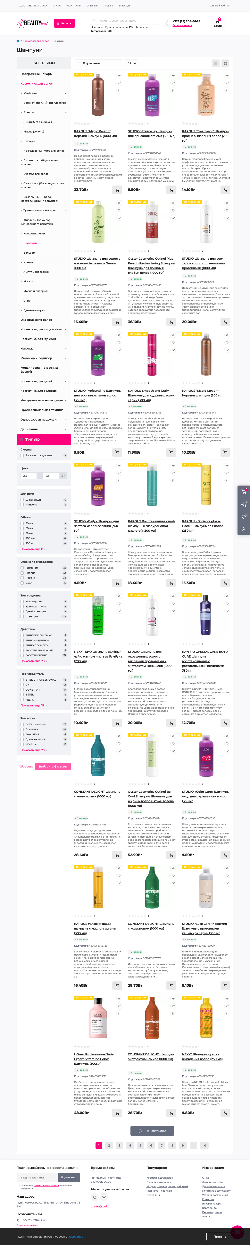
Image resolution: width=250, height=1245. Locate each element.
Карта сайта (209, 1207)
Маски (28, 281)
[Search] (95, 20)
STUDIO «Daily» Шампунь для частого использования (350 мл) (96, 525)
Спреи (27, 300)
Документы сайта (212, 1182)
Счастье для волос (35, 173)
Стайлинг (30, 93)
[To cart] (117, 190)
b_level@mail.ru (100, 1206)
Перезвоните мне (27, 1225)
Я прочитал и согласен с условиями (46, 1187)
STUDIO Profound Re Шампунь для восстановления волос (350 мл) (97, 395)
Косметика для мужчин (38, 339)
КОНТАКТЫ (74, 5)
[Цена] (29, 475)
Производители (212, 1212)
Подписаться (69, 1177)
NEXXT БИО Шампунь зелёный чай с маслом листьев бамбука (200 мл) (98, 656)
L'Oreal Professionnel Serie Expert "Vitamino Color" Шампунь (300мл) (93, 1059)
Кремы (28, 262)
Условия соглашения (215, 1195)
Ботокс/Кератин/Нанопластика (44, 102)
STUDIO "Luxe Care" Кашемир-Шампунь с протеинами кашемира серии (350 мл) (205, 928)
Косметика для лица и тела (41, 329)
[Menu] (64, 23)
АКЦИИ (108, 5)
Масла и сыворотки (36, 291)
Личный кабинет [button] (220, 5)
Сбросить (26, 766)
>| (204, 1145)
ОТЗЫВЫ (92, 5)
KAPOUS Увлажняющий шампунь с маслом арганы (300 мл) (95, 928)
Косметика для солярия (39, 391)
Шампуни (30, 243)
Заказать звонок (182, 25)
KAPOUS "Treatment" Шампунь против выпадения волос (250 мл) (205, 135)
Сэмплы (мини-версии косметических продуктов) (39, 198)
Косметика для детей (37, 381)
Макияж (27, 348)
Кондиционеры (34, 233)
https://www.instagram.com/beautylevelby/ (94, 1197)
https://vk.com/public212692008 (104, 1197)
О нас (57, 5)
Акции (206, 1216)
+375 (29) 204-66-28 (186, 21)
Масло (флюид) (33, 131)
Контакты (208, 1199)
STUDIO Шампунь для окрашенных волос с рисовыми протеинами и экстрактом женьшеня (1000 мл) (149, 661)
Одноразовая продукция (39, 419)
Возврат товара (211, 1203)
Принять (220, 1236)
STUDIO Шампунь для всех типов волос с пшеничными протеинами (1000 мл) (203, 263)
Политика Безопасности (46, 1185)
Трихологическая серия (39, 210)
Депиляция (29, 429)
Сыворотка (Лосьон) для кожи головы (42, 185)
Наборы (29, 141)
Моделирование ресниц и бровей (41, 369)
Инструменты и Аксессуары (42, 400)
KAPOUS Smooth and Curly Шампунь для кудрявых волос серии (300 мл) (151, 395)
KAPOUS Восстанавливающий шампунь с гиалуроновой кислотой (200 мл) (151, 525)
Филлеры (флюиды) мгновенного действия (37, 221)
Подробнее (75, 1236)
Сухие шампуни (34, 310)
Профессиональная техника (42, 410)
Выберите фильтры (53, 766)
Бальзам (29, 252)
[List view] (216, 63)
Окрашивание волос (36, 320)
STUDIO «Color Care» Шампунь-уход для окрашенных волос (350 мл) (206, 796)
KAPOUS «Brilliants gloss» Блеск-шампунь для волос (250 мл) (202, 525)
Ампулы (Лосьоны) (36, 271)
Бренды (124, 5)
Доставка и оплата (33, 5)
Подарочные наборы (36, 74)
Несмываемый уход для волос (43, 150)
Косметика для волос (36, 41)
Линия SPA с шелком (37, 121)
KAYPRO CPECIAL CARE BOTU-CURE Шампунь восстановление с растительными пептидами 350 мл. (205, 661)
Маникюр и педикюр (36, 358)
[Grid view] (225, 63)
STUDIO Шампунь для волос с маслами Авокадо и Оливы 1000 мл (97, 263)
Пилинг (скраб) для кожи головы (39, 162)
